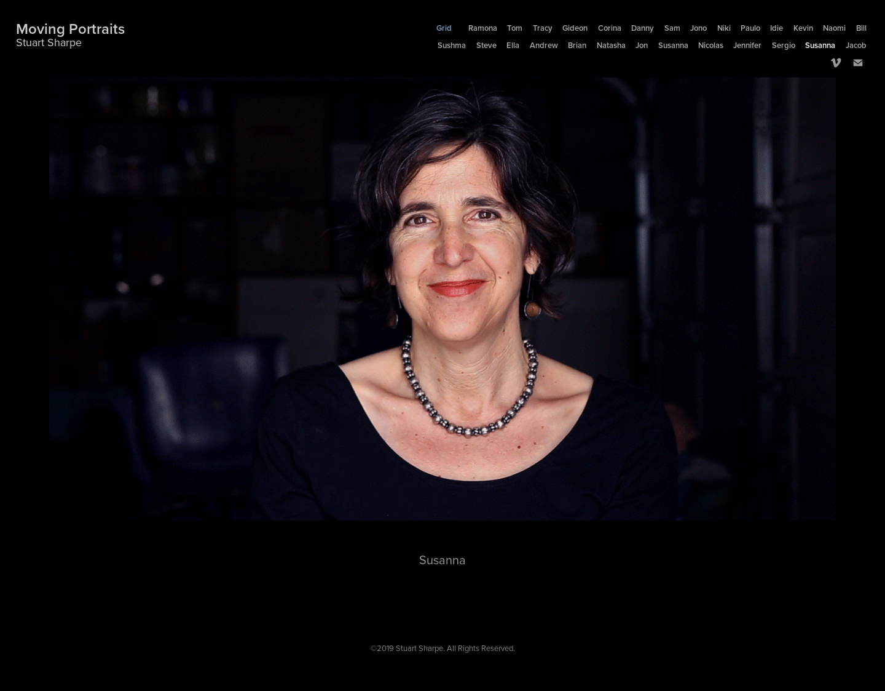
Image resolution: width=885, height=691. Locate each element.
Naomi (834, 28)
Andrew (544, 45)
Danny (642, 28)
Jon (641, 45)
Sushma (452, 45)
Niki (724, 28)
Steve (486, 45)
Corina (609, 28)
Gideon (575, 28)
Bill (861, 28)
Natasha (611, 45)
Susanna (673, 45)
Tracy (543, 28)
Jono (698, 28)
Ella (512, 45)
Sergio (783, 45)
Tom (514, 28)
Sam (672, 28)
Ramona (482, 28)
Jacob (856, 45)
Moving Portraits (70, 28)
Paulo (750, 28)
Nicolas (710, 45)
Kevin (803, 28)
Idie (776, 28)
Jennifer (747, 45)
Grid (444, 28)
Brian (577, 45)
